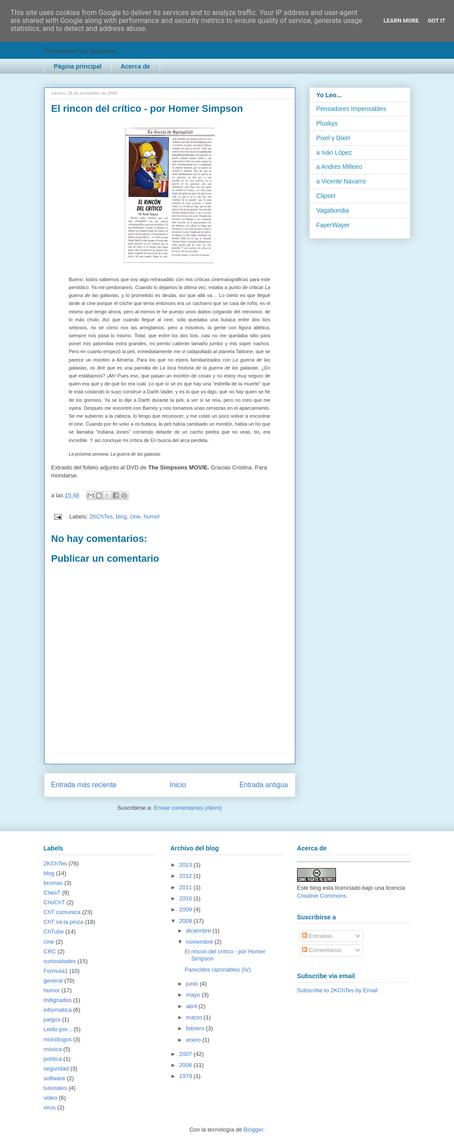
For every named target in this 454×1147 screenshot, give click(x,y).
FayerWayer (333, 225)
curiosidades (60, 961)
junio (193, 983)
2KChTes (101, 516)
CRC (50, 951)
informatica (58, 1009)
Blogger (253, 1129)
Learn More (401, 20)
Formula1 (56, 971)
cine (135, 516)
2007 (186, 1054)
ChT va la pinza (64, 921)
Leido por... (58, 1029)
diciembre (199, 930)
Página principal (78, 66)
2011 (186, 887)
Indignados (58, 1000)
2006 (186, 1065)
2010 (186, 898)
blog (121, 516)
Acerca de (135, 66)
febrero (196, 1028)
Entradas (317, 936)
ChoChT (54, 902)
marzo (195, 1017)
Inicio (178, 785)
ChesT (52, 892)
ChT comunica (62, 912)
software (54, 1078)
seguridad (56, 1068)
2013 (186, 864)
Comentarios (321, 950)
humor (152, 516)
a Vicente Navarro (341, 181)
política (53, 1059)
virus (50, 1107)
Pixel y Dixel (333, 137)
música (53, 1049)
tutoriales (55, 1088)
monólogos (58, 1039)
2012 (186, 876)
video (50, 1097)
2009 (186, 909)
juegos (52, 1019)
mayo (194, 994)
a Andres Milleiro (339, 166)
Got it (436, 20)
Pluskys (327, 123)
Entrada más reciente (84, 785)
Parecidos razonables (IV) (218, 969)
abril (192, 1006)
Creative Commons (321, 895)
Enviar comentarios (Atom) (188, 807)
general (53, 980)
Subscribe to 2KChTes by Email (337, 990)
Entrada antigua (263, 785)
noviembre (200, 941)
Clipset (326, 195)
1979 (186, 1076)
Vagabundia (333, 210)
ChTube (54, 931)
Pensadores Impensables (351, 108)
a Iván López (334, 152)
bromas (53, 883)
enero (194, 1039)
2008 (186, 921)
